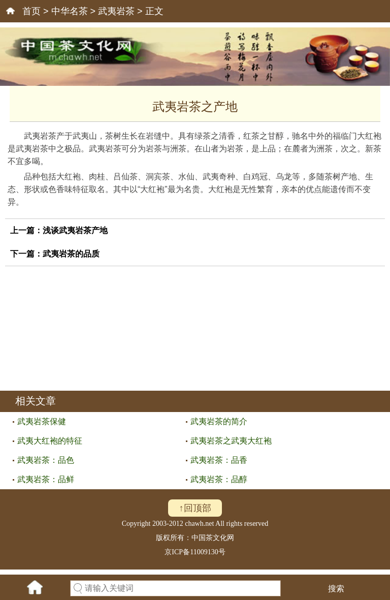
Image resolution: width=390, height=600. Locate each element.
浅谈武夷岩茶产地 (75, 230)
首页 (31, 11)
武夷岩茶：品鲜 (45, 479)
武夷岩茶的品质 (71, 253)
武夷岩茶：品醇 (218, 479)
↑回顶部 (195, 508)
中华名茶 (69, 11)
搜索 (336, 588)
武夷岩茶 (116, 11)
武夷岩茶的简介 (218, 421)
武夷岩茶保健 (41, 421)
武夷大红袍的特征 (49, 440)
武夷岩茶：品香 (218, 460)
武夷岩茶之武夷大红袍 (231, 440)
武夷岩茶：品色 (45, 460)
